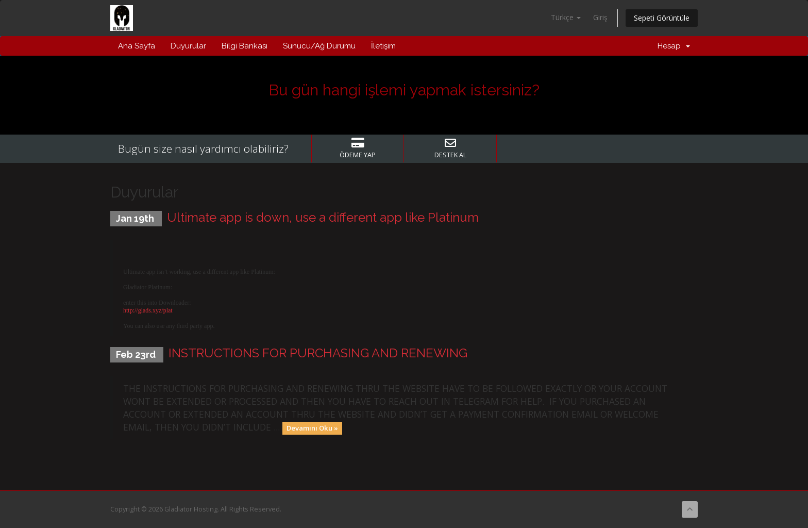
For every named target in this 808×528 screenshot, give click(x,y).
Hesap (674, 46)
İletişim (383, 46)
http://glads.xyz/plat (148, 310)
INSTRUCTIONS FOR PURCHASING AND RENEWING (318, 352)
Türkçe (566, 17)
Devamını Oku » (312, 428)
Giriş (600, 17)
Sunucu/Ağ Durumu (319, 46)
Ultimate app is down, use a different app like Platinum (323, 217)
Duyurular (188, 46)
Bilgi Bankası (244, 46)
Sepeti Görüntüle (661, 18)
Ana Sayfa (136, 46)
